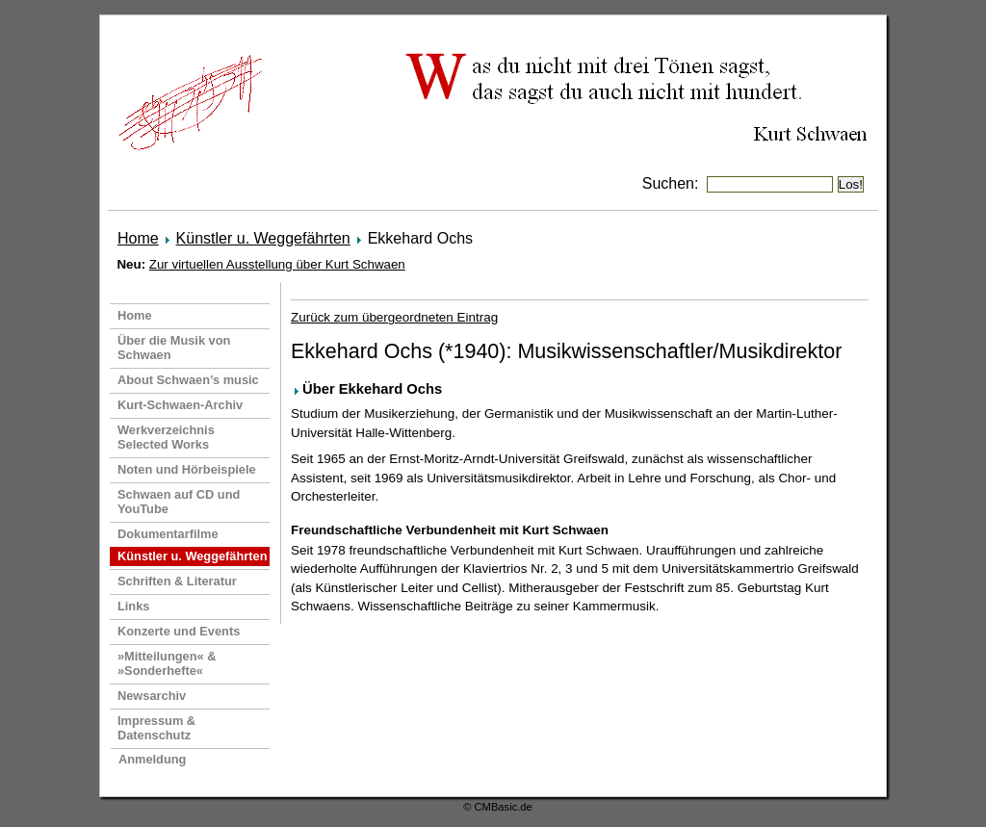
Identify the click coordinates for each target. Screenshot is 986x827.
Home (138, 238)
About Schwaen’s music (188, 380)
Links (133, 606)
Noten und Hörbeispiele (186, 469)
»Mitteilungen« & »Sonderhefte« (166, 663)
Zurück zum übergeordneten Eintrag (394, 317)
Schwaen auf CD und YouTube (178, 501)
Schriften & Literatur (177, 581)
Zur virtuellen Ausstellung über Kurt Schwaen (277, 264)
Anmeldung (152, 759)
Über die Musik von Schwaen (173, 347)
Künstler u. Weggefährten (263, 238)
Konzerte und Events (178, 631)
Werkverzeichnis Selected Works (166, 437)
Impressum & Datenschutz (156, 727)
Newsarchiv (151, 695)
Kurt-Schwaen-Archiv (180, 405)
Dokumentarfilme (168, 534)
